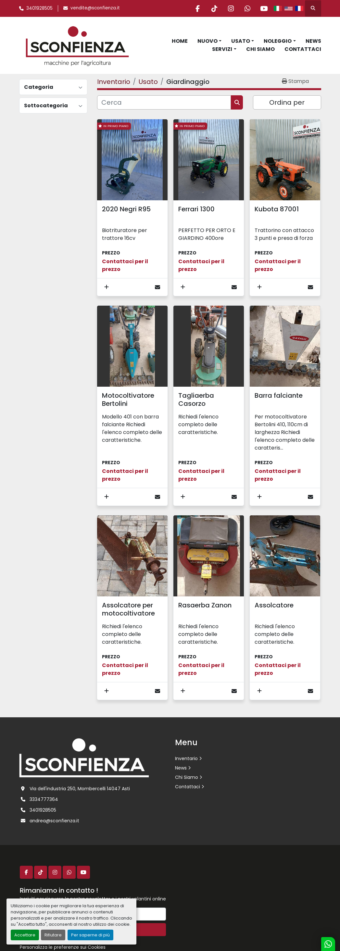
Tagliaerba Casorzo (196, 399)
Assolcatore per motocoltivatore (128, 609)
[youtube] (264, 8)
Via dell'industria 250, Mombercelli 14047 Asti (80, 788)
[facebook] (198, 8)
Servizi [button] (222, 49)
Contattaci (302, 49)
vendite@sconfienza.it (95, 8)
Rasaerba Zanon (205, 605)
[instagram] (231, 8)
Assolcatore (274, 605)
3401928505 (39, 8)
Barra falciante (279, 395)
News (313, 41)
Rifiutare (53, 935)
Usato (240, 41)
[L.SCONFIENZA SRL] (84, 757)
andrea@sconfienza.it (54, 820)
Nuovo (207, 41)
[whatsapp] (247, 8)
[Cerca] (164, 102)
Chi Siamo (260, 49)
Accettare (24, 935)
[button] (209, 41)
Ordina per (287, 102)
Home (180, 41)
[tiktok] (214, 8)
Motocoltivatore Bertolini (128, 399)
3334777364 (44, 799)
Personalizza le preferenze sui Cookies (63, 947)
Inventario (186, 758)
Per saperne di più (90, 935)
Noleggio (278, 41)
